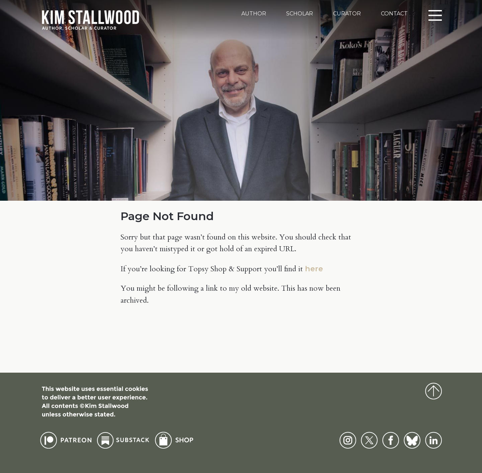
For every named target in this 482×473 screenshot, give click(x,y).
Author (253, 13)
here (314, 268)
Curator (347, 13)
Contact (394, 13)
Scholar (299, 13)
